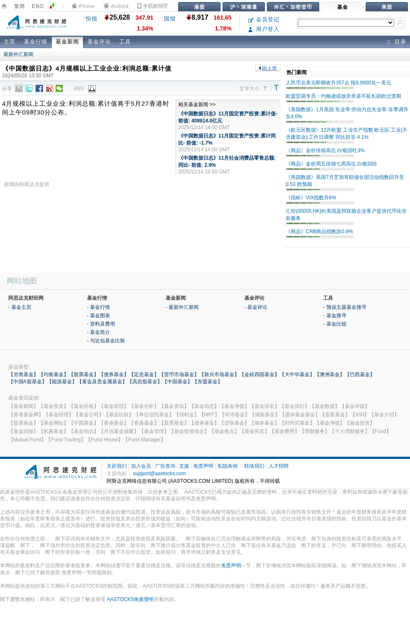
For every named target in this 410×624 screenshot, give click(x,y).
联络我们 (254, 466)
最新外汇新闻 (18, 54)
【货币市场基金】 (179, 374)
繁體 (19, 6)
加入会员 (141, 466)
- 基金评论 (255, 307)
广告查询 (165, 466)
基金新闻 (67, 41)
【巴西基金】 (360, 374)
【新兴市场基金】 (219, 374)
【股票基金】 (84, 374)
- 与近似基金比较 (106, 341)
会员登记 (263, 19)
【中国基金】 (177, 382)
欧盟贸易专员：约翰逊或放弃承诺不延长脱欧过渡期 (343, 96)
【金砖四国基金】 (259, 374)
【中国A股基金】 (27, 382)
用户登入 (263, 29)
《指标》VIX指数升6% (311, 198)
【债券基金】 (114, 374)
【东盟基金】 (207, 382)
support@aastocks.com (159, 473)
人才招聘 (279, 466)
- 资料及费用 (101, 324)
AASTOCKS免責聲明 (130, 599)
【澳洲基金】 (330, 374)
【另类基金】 (23, 374)
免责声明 (203, 466)
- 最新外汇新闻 (182, 307)
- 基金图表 (98, 315)
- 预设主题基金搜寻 (344, 307)
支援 (184, 466)
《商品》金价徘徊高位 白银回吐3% (325, 150)
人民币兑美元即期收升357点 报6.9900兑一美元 (338, 83)
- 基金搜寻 (334, 315)
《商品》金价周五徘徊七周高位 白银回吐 (331, 164)
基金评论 (99, 41)
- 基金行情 (98, 307)
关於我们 (117, 466)
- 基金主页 (19, 307)
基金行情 (35, 41)
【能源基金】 (62, 382)
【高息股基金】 (144, 382)
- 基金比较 (334, 324)
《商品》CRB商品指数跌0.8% (319, 231)
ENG (38, 6)
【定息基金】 (144, 374)
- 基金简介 (98, 332)
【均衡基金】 (53, 374)
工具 (125, 41)
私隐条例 (228, 466)
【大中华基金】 (297, 374)
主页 (9, 41)
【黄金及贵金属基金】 (102, 382)
